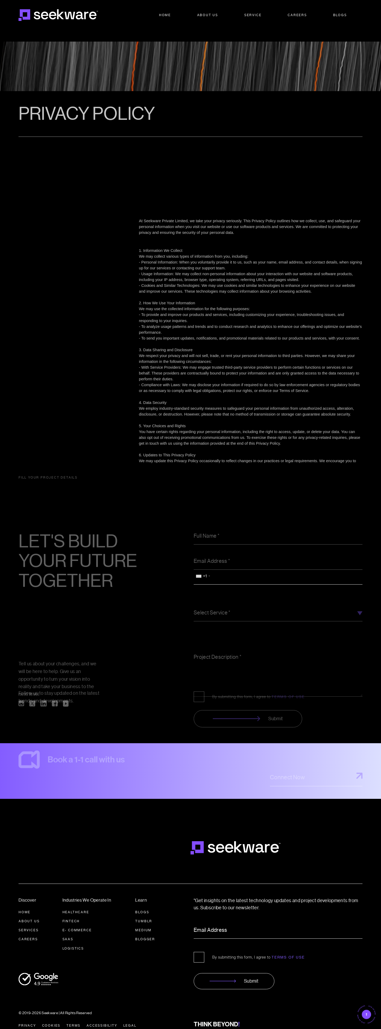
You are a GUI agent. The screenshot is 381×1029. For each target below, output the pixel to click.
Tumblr (143, 910)
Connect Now (316, 769)
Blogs (340, 15)
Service (253, 15)
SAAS (67, 929)
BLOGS (142, 901)
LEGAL (130, 1015)
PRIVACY (27, 1015)
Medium (143, 920)
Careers (297, 15)
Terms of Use (288, 947)
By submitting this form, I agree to (258, 673)
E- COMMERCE (77, 920)
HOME (24, 901)
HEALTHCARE (75, 901)
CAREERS (28, 929)
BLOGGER (145, 929)
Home (165, 15)
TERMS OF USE (288, 673)
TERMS (73, 1015)
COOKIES (51, 1015)
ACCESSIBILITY (102, 1015)
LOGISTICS (73, 938)
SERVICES (28, 920)
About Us (207, 15)
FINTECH (71, 910)
